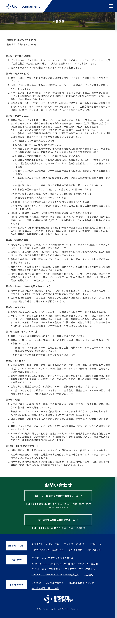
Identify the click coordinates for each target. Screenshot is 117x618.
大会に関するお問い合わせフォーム (58, 519)
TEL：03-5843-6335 (44, 527)
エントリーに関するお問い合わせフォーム (58, 495)
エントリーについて (74, 544)
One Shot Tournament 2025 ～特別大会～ (55, 574)
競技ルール (95, 544)
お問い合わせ (94, 549)
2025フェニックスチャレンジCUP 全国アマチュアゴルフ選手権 (65, 563)
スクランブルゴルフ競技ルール (48, 549)
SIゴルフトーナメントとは (45, 544)
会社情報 (36, 583)
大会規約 (88, 574)
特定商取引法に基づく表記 (45, 588)
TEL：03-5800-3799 (38, 503)
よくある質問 (75, 549)
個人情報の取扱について (81, 583)
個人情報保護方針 (54, 583)
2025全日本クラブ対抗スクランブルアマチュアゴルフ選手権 (63, 569)
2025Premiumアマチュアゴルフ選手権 (53, 558)
